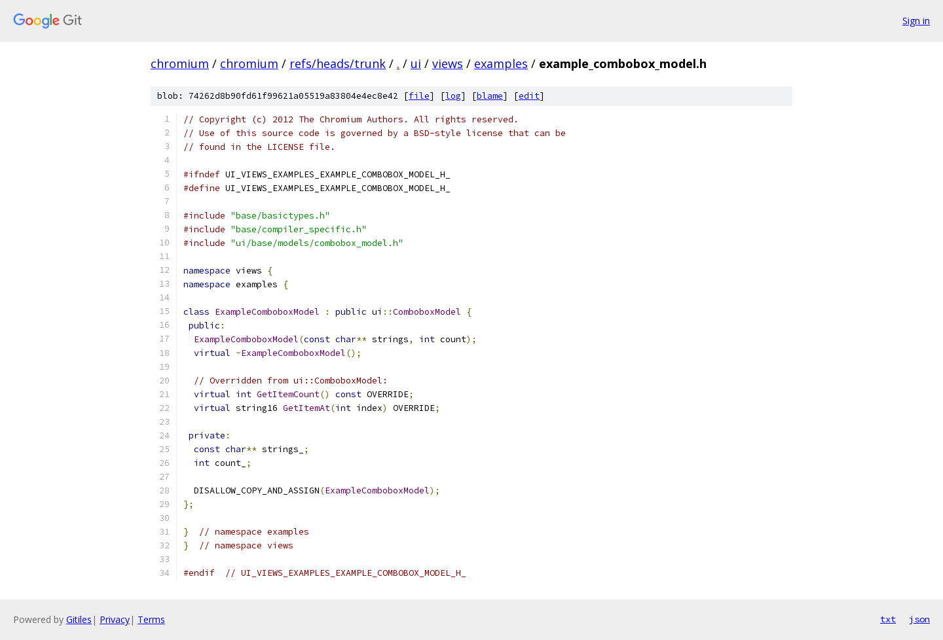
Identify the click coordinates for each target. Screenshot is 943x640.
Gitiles (79, 619)
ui (416, 63)
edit (529, 95)
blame (490, 95)
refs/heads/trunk (337, 63)
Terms (151, 619)
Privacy (115, 619)
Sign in (916, 20)
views (447, 63)
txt (888, 619)
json (919, 619)
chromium (180, 63)
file (419, 95)
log (453, 95)
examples (501, 63)
